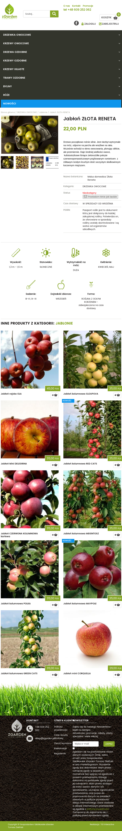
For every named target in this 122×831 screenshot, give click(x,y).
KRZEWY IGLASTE (13, 69)
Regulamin (60, 753)
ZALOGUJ (90, 24)
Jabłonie (64, 323)
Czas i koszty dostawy (61, 736)
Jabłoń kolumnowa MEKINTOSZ (81, 533)
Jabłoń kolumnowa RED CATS (80, 464)
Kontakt (76, 6)
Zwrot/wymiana (62, 743)
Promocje (88, 6)
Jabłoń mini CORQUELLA (77, 673)
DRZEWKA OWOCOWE (17, 35)
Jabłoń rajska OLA (11, 394)
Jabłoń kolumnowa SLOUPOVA (80, 394)
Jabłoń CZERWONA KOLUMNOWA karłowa (19, 535)
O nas (66, 6)
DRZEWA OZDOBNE (15, 52)
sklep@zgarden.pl (44, 738)
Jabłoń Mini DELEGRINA (14, 464)
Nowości (9, 104)
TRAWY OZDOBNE (14, 78)
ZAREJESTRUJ (110, 24)
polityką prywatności (98, 809)
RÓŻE (6, 95)
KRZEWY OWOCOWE (16, 43)
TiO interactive (107, 824)
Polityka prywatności (60, 728)
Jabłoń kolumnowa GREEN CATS (19, 673)
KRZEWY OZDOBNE (15, 61)
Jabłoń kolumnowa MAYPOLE (80, 603)
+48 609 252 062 (79, 10)
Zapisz (109, 744)
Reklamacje (60, 748)
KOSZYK (110, 17)
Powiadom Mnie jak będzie (100, 197)
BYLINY (7, 86)
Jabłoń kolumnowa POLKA (16, 603)
